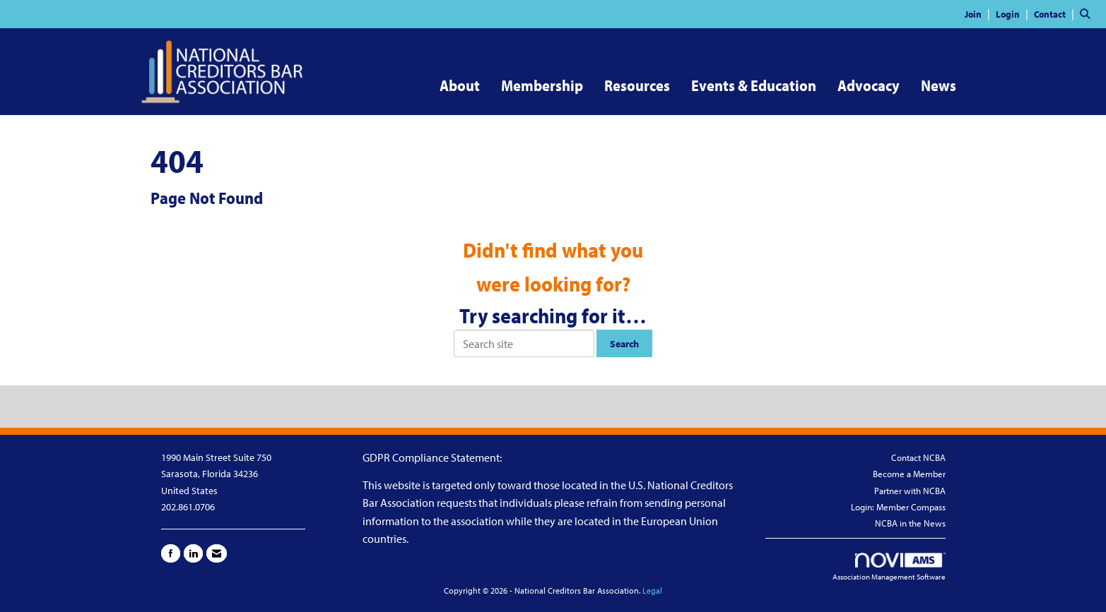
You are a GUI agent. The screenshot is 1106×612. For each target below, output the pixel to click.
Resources (637, 85)
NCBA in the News (910, 523)
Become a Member (909, 473)
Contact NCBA (918, 457)
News (938, 85)
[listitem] (979, 13)
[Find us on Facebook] (170, 553)
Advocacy (868, 85)
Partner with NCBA (910, 490)
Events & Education (753, 85)
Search (624, 343)
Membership (542, 85)
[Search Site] (1087, 13)
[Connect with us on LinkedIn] (193, 553)
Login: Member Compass (898, 506)
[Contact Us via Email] (216, 553)
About (460, 85)
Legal (652, 590)
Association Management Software (889, 567)
